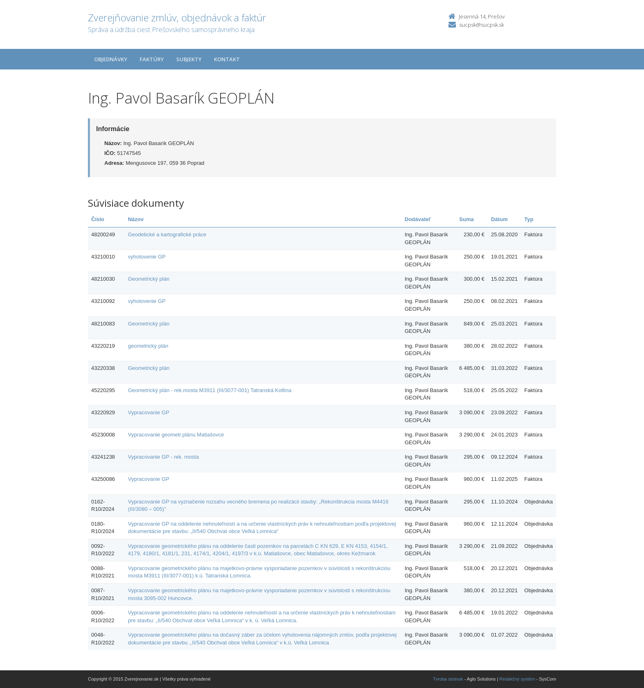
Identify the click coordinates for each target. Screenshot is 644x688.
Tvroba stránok (448, 678)
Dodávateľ (418, 219)
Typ (529, 219)
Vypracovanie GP (148, 412)
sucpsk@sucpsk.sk (481, 24)
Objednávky (110, 59)
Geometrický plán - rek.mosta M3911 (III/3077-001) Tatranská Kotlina (209, 390)
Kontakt (227, 59)
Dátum (499, 219)
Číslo (97, 219)
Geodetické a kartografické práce (167, 234)
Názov (135, 219)
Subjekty (189, 59)
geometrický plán (148, 346)
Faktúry (152, 59)
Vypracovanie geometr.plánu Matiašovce (176, 435)
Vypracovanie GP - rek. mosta (163, 457)
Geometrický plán (148, 279)
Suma (466, 219)
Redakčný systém (517, 678)
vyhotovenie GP (147, 257)
